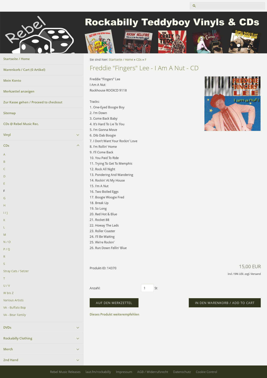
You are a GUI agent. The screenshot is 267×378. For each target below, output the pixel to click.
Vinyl (7, 135)
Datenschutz (182, 372)
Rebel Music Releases (65, 372)
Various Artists (13, 300)
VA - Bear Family (14, 315)
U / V (6, 286)
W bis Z (8, 293)
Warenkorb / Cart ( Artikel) (24, 70)
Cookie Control (206, 372)
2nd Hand (10, 360)
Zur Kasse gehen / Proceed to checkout (32, 102)
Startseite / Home (16, 59)
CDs (6, 145)
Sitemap (9, 113)
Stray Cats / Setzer (16, 271)
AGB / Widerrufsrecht (152, 372)
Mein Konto (12, 80)
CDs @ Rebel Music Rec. (21, 124)
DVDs (7, 327)
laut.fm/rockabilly (98, 372)
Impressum (124, 372)
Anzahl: (95, 288)
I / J (5, 213)
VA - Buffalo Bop (14, 307)
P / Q (6, 249)
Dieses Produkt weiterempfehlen (114, 314)
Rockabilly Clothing (17, 338)
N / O (7, 242)
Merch (8, 349)
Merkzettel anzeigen (18, 91)
